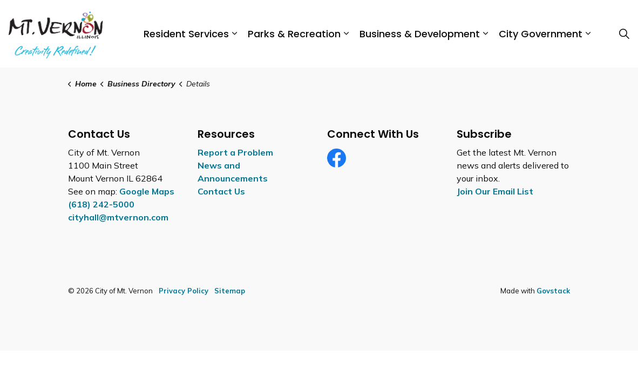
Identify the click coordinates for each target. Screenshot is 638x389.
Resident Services (186, 34)
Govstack (553, 290)
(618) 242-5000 (101, 204)
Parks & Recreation (294, 34)
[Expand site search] (624, 34)
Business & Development (419, 34)
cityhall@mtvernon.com (118, 217)
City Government (540, 34)
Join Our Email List (495, 191)
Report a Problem (235, 152)
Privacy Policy (183, 290)
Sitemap (229, 290)
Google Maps (146, 191)
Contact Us (221, 191)
